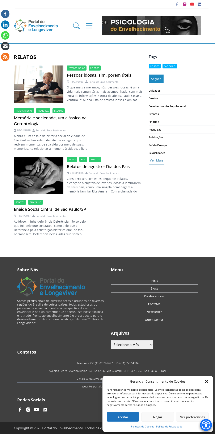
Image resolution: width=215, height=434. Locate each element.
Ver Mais (156, 160)
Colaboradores (154, 296)
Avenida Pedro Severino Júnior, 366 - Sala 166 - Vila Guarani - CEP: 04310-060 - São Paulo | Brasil (107, 371)
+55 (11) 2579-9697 (101, 363)
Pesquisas (155, 129)
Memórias (43, 110)
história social (24, 110)
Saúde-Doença (158, 145)
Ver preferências (192, 417)
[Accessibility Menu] (206, 425)
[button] (207, 381)
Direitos (153, 98)
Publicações (156, 137)
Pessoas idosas (76, 68)
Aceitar (123, 417)
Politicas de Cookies (142, 426)
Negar (157, 417)
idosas (72, 159)
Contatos (154, 304)
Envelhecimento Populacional (167, 106)
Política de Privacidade (169, 426)
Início (154, 281)
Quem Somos (154, 320)
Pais (83, 159)
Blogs (154, 288)
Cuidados (154, 90)
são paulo (35, 202)
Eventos (154, 114)
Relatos (94, 68)
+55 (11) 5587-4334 (126, 363)
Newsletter (154, 312)
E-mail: (81, 379)
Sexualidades (157, 153)
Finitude (154, 122)
